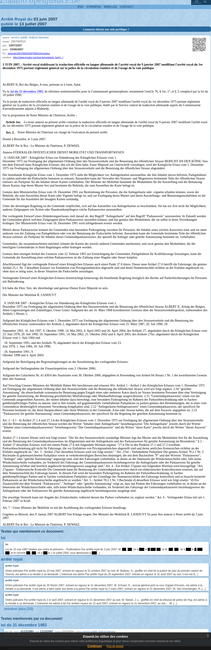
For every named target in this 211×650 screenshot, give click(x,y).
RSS (80, 6)
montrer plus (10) (18, 609)
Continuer (94, 646)
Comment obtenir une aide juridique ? (106, 29)
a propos (93, 6)
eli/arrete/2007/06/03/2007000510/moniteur (29, 53)
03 (36, 19)
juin (43, 19)
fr (196, 1)
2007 (53, 19)
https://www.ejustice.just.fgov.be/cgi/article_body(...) (38, 57)
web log (110, 6)
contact (126, 6)
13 (21, 24)
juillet (30, 24)
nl (205, 1)
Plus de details (115, 646)
